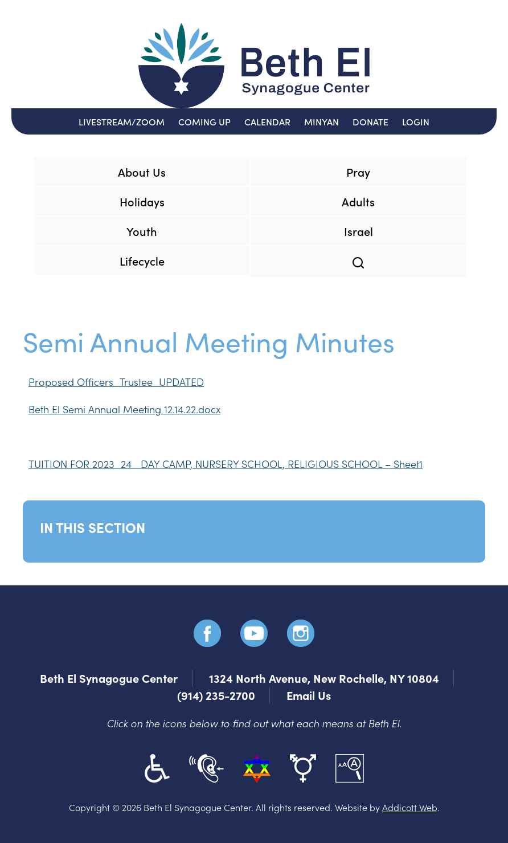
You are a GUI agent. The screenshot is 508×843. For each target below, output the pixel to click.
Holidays (142, 201)
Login (415, 121)
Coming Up (204, 121)
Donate (370, 121)
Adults (358, 201)
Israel (358, 231)
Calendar (267, 121)
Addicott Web (409, 807)
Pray (358, 172)
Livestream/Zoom (122, 121)
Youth (141, 231)
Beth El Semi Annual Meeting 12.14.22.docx (124, 409)
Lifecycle (142, 260)
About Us (142, 172)
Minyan (321, 121)
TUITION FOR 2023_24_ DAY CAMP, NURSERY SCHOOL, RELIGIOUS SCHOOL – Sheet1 (225, 464)
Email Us (308, 695)
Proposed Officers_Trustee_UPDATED (116, 381)
